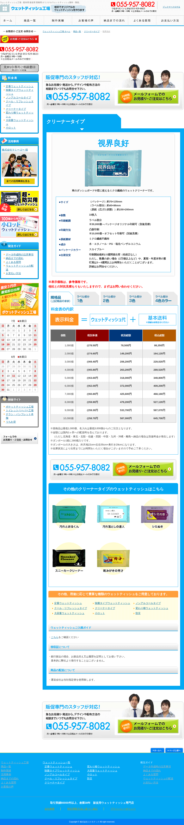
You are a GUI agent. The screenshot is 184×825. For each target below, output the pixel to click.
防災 (138, 613)
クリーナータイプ (92, 31)
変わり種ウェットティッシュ (152, 608)
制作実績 (5, 770)
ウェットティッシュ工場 (14, 762)
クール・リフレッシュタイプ (70, 608)
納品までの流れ (14, 258)
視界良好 (106, 31)
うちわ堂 (11, 421)
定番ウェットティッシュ (68, 603)
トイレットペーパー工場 (20, 410)
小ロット (100, 613)
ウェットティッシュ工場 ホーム (56, 31)
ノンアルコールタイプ (148, 603)
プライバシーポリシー (115, 808)
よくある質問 (13, 262)
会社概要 (57, 808)
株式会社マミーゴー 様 (15, 149)
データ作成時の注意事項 (20, 254)
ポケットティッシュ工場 (20, 406)
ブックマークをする (171, 7)
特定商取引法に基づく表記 (82, 808)
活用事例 (5, 774)
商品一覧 (77, 31)
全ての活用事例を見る (18, 181)
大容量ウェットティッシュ (69, 613)
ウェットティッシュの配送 (157, 778)
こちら (54, 637)
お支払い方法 (13, 273)
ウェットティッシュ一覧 (56, 762)
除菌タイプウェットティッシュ (112, 603)
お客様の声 (6, 786)
